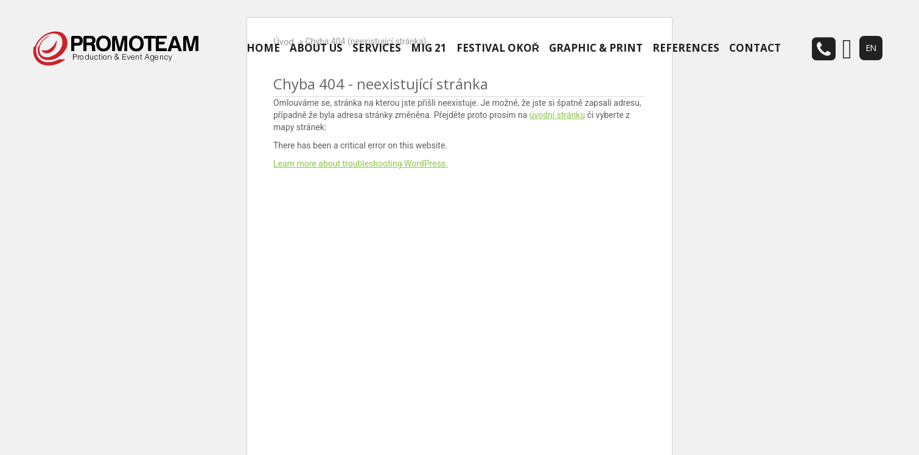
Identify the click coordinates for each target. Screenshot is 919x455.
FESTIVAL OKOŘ (497, 48)
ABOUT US (316, 48)
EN (870, 48)
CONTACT (755, 48)
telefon (823, 49)
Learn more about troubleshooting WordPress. (360, 163)
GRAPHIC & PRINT (596, 48)
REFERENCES (685, 48)
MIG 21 (429, 48)
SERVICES (376, 48)
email (847, 49)
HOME (263, 48)
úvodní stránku (557, 115)
